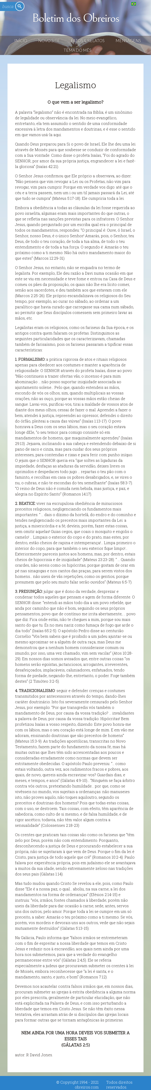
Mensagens (128, 40)
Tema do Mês (77, 50)
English (143, 3)
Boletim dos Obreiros (75, 18)
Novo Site (49, 40)
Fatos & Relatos (88, 40)
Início (20, 40)
